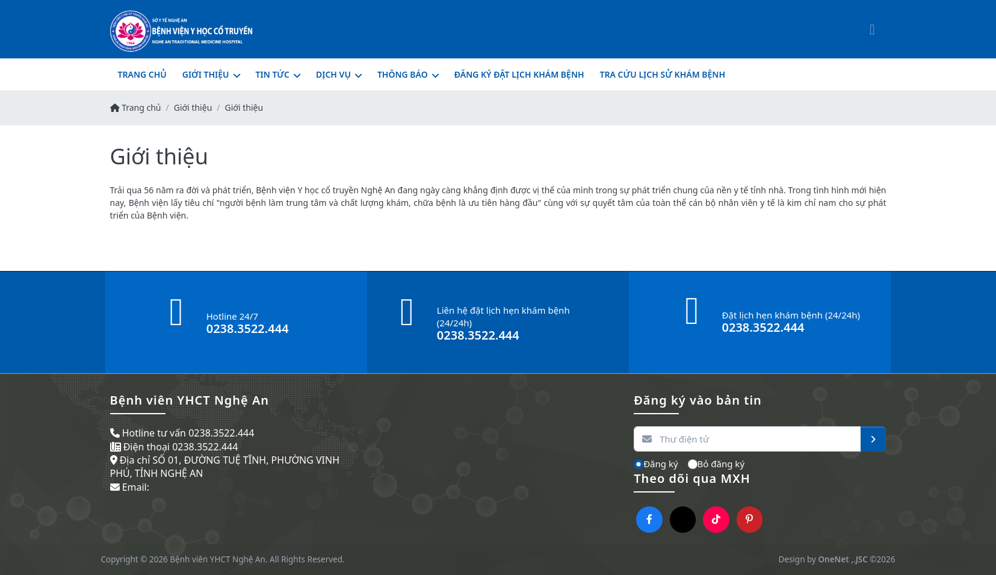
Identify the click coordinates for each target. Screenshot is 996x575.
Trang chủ (135, 107)
